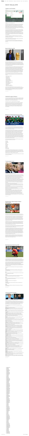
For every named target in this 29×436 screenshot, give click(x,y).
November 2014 (8, 391)
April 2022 (8, 368)
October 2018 (8, 380)
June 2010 (8, 420)
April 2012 (8, 405)
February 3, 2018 (6, 287)
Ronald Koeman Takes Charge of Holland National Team (13, 202)
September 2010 (8, 418)
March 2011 (8, 414)
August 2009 (8, 427)
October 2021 (8, 370)
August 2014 (8, 393)
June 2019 (8, 375)
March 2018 (8, 382)
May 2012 (8, 404)
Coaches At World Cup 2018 (10, 292)
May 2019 (8, 376)
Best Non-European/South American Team (13, 114)
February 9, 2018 (6, 196)
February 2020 (8, 372)
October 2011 (8, 409)
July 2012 (7, 403)
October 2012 (8, 401)
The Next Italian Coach (9, 161)
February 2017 (8, 386)
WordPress (27, 434)
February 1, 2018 (6, 357)
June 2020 (8, 371)
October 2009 (8, 426)
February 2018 (8, 383)
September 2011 (8, 410)
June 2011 (8, 412)
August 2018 (8, 381)
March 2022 (8, 369)
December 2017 (8, 384)
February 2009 (8, 431)
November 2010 (8, 417)
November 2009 (8, 425)
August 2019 (8, 374)
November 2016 (8, 388)
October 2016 (8, 389)
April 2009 (8, 430)
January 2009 (8, 432)
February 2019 (8, 378)
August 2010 (8, 419)
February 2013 (8, 398)
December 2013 (8, 395)
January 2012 (8, 407)
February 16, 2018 (6, 109)
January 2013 (8, 399)
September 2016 (8, 390)
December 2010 (8, 416)
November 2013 (8, 396)
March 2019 (8, 377)
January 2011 (8, 415)
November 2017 (8, 385)
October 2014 (8, 392)
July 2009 (8, 428)
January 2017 (8, 387)
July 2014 (7, 394)
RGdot (2, 1)
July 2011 (7, 411)
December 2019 (8, 373)
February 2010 (8, 423)
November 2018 (8, 379)
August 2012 (8, 402)
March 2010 (8, 422)
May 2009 (8, 429)
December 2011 (8, 408)
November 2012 (8, 400)
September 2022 (8, 367)
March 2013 (8, 397)
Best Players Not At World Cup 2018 (12, 244)
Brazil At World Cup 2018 (10, 48)
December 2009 (8, 424)
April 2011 (8, 413)
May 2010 (8, 421)
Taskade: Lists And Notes (10, 8)
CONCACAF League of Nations (11, 96)
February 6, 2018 (6, 239)
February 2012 (8, 406)
